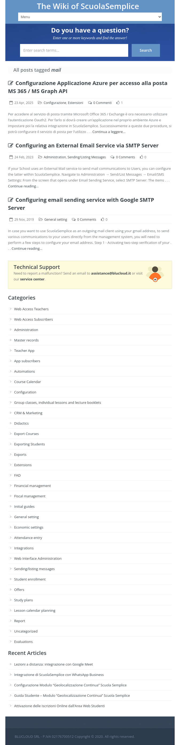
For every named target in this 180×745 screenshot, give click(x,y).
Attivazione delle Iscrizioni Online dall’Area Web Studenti (59, 705)
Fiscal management (29, 496)
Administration (55, 157)
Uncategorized (26, 631)
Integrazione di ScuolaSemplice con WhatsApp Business (59, 674)
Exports (20, 454)
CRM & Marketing (28, 412)
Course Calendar (27, 381)
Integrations (24, 548)
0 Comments (125, 157)
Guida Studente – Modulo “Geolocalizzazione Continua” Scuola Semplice (72, 695)
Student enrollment (30, 579)
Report (19, 620)
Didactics (21, 423)
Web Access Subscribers (33, 319)
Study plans (23, 600)
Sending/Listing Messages (87, 157)
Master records (26, 340)
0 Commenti (102, 102)
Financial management (32, 485)
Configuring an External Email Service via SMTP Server (83, 145)
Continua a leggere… (109, 131)
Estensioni (75, 102)
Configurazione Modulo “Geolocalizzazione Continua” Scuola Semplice (70, 685)
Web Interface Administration (38, 558)
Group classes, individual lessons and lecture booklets (57, 402)
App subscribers (27, 361)
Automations (24, 371)
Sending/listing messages (34, 568)
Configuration (25, 392)
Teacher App (24, 350)
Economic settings (28, 527)
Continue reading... (23, 186)
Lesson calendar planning (34, 610)
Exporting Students (29, 444)
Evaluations (23, 641)
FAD (17, 475)
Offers (19, 589)
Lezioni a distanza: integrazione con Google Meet (53, 664)
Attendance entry (28, 537)
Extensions (23, 464)
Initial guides (24, 506)
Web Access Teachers (31, 309)
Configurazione (55, 102)
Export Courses (26, 433)
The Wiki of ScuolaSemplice (88, 6)
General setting (55, 219)
